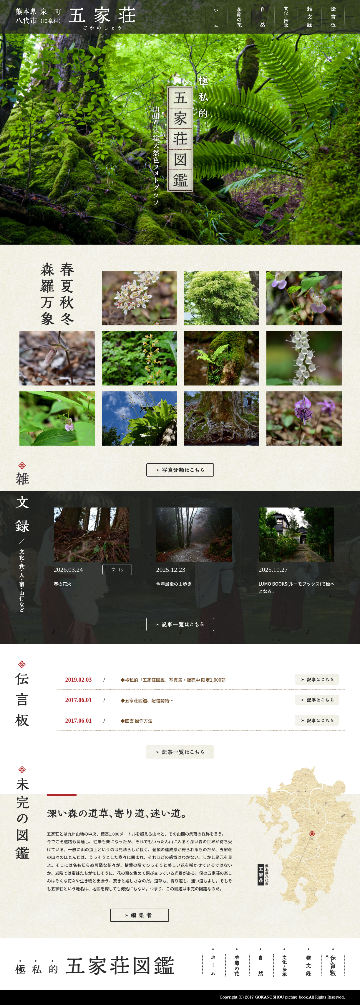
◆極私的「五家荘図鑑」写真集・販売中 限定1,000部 (173, 680)
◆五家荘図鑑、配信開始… (147, 700)
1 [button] (167, 242)
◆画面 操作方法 (136, 721)
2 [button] (176, 242)
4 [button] (193, 242)
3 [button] (185, 242)
